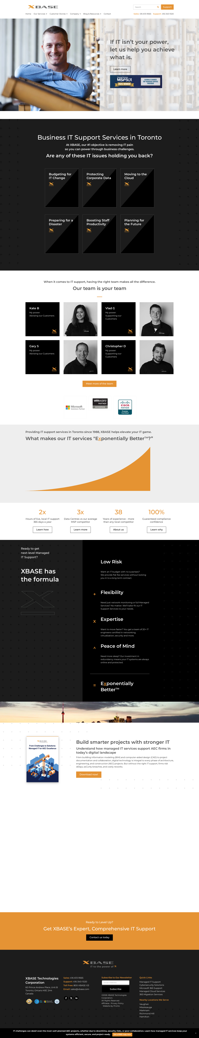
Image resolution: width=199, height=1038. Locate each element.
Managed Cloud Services (152, 991)
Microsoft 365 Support (150, 988)
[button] (75, 407)
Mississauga (145, 1007)
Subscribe (115, 989)
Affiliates (105, 1003)
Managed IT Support (150, 982)
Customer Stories (58, 14)
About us (118, 529)
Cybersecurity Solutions (151, 985)
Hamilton (144, 1016)
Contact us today (99, 937)
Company (75, 14)
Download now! (89, 774)
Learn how (42, 529)
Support (167, 7)
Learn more (120, 69)
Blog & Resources (92, 14)
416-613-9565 (76, 978)
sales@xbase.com (80, 989)
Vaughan (144, 1004)
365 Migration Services (151, 994)
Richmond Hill (146, 1013)
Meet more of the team (99, 383)
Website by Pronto (111, 1006)
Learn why (156, 529)
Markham (144, 1010)
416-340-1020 (80, 981)
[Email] (115, 982)
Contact (107, 14)
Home (28, 14)
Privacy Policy (117, 1003)
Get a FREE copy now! (122, 1034)
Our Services (40, 14)
